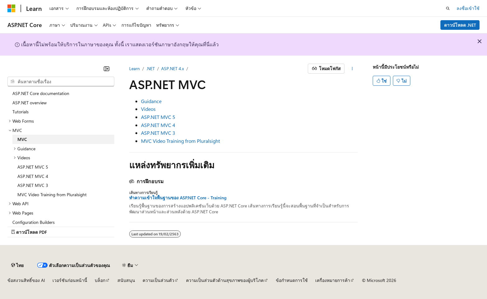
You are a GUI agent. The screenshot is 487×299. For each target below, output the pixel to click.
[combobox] (60, 82)
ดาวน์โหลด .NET (460, 25)
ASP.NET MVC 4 (158, 125)
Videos (148, 109)
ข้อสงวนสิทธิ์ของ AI (26, 280)
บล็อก (100, 280)
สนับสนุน (126, 280)
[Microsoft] (11, 8)
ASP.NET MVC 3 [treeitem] (32, 185)
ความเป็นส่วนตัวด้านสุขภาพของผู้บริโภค (225, 280)
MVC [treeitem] (22, 139)
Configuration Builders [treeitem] (33, 222)
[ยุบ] (106, 68)
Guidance (151, 101)
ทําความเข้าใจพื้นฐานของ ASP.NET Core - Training (177, 198)
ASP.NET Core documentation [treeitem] (40, 93)
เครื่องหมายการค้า (332, 280)
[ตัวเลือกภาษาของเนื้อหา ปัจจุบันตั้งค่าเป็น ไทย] (17, 265)
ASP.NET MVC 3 (158, 132)
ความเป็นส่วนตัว (158, 280)
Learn (134, 68)
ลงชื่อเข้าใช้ (468, 8)
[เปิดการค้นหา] (448, 8)
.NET (150, 68)
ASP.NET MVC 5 (158, 117)
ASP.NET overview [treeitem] (29, 103)
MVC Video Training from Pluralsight (180, 141)
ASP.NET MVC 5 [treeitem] (32, 167)
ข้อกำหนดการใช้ (292, 280)
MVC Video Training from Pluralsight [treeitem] (52, 194)
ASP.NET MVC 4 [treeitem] (32, 176)
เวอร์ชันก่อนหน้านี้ (69, 280)
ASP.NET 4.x (172, 68)
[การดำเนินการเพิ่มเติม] (352, 69)
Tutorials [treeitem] (20, 112)
